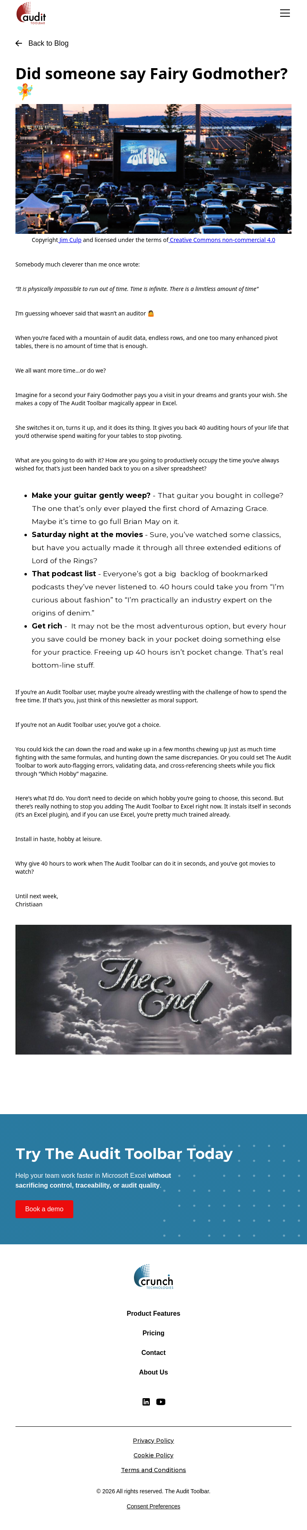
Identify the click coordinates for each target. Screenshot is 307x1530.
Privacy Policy (153, 1440)
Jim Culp (70, 240)
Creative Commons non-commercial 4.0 (222, 240)
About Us (153, 1372)
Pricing (153, 1333)
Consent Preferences (153, 1506)
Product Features (153, 1313)
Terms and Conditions (153, 1470)
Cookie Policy (153, 1455)
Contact (153, 1352)
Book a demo (44, 1209)
